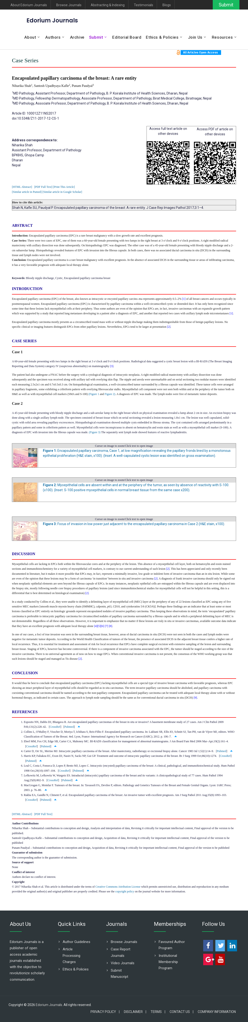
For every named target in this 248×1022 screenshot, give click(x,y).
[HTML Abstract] (22, 187)
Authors (53, 37)
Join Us (195, 37)
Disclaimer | (135, 1012)
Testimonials (143, 5)
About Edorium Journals (28, 5)
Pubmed (69, 726)
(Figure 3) (94, 432)
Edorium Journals (52, 20)
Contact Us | (181, 1012)
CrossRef (55, 726)
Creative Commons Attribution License (117, 886)
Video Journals (122, 963)
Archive (77, 37)
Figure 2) (110, 394)
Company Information (217, 1012)
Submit (226, 5)
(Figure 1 (94, 394)
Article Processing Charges (71, 955)
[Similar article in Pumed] (27, 192)
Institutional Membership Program (168, 962)
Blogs (166, 5)
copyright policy (124, 891)
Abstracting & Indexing (108, 5)
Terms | (158, 1012)
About (30, 37)
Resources (222, 37)
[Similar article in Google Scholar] (62, 192)
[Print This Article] (64, 187)
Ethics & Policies (162, 37)
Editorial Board (126, 37)
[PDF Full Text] (43, 187)
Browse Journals (68, 5)
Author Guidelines (76, 942)
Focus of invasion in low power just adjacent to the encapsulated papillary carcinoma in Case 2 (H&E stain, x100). (134, 524)
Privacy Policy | (105, 1012)
